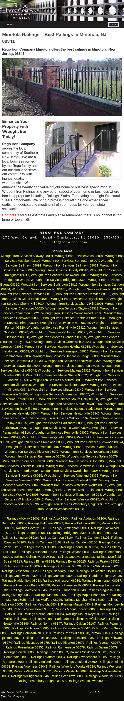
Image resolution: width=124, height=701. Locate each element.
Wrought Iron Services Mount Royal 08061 (74, 404)
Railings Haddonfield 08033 (21, 580)
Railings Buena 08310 (104, 533)
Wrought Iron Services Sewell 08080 (29, 461)
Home (8, 24)
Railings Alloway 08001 (23, 518)
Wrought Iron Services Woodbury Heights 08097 (74, 504)
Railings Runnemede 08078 (65, 647)
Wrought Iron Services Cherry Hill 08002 (79, 299)
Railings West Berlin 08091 (33, 671)
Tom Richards (27, 692)
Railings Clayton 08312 (75, 552)
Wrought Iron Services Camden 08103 (95, 289)
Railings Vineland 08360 (79, 661)
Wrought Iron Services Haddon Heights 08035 (57, 346)
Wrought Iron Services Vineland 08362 (71, 475)
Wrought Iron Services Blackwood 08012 (60, 275)
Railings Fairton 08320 (103, 561)
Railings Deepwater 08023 (75, 556)
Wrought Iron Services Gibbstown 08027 (58, 332)
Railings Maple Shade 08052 (89, 595)
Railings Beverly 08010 (32, 528)
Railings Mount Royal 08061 (86, 614)
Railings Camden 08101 (92, 537)
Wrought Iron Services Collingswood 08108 (71, 313)
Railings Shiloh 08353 (52, 652)
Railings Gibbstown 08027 (101, 566)
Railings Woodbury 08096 (104, 676)
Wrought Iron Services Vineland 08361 (70, 480)
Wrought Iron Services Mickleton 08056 (60, 385)
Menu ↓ (113, 24)
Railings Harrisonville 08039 (71, 585)
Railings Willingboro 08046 (30, 676)
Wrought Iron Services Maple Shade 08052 (56, 375)
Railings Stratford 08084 (48, 657)
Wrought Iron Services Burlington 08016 (49, 284)
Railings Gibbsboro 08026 (62, 566)
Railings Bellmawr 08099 (45, 523)
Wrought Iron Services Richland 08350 (38, 442)
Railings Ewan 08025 (71, 561)
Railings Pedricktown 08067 (70, 628)
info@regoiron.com (68, 242)
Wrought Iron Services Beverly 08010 (61, 270)
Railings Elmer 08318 (39, 561)
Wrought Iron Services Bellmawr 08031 (71, 265)
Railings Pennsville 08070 (70, 633)
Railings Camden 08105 (80, 542)
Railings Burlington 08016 (20, 537)
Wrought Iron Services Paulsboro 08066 (57, 423)
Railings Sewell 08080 (19, 652)
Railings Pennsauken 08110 (31, 633)
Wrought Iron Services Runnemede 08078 (35, 456)
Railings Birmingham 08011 (69, 528)
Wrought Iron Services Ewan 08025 (65, 322)
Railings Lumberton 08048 (67, 590)
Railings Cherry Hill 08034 (79, 547)
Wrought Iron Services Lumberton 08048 (71, 365)
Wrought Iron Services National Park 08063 (72, 408)
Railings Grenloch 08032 (57, 576)
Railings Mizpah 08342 (77, 604)
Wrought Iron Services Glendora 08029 (58, 337)
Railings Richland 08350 (78, 638)
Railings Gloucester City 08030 (99, 571)
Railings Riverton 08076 (68, 642)
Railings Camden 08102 (45, 542)
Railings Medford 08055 (45, 599)
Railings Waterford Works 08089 (72, 666)
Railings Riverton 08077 (103, 642)
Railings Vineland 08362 (43, 661)
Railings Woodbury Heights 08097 (42, 681)
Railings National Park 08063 (50, 618)
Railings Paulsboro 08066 (30, 628)
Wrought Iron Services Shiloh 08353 (81, 461)
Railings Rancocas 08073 (41, 638)
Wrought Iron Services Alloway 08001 (26, 256)
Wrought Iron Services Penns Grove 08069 (59, 427)
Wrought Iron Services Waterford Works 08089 (74, 485)
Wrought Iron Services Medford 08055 (56, 380)
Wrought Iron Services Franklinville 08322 (56, 327)
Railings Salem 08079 (102, 647)
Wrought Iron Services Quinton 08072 (48, 437)
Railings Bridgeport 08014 (31, 533)
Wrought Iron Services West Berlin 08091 (74, 490)
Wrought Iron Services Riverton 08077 (32, 451)
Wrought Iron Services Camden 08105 (83, 294)
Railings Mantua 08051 (51, 595)
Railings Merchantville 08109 (84, 599)
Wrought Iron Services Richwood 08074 (95, 442)
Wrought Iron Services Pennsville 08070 (60, 432)
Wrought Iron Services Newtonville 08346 (70, 413)
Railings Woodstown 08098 (87, 681)
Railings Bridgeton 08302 (69, 533)
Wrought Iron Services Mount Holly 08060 (68, 399)
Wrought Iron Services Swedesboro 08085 (70, 470)
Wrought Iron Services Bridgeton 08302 (58, 279)
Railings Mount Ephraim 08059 (76, 609)
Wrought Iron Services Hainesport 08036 (60, 351)
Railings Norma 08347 (46, 623)
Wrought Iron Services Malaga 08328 (64, 370)
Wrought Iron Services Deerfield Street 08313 (75, 318)
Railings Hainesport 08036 (61, 580)
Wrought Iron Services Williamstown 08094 (70, 494)
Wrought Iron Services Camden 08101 (39, 289)
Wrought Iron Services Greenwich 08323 (62, 342)
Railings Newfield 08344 (90, 618)
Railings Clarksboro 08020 (38, 552)
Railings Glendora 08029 (57, 571)
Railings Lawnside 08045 (29, 590)
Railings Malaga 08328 (17, 595)
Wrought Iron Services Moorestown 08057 (59, 394)
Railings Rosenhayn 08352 (24, 647)
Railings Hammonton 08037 (101, 580)
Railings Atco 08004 (55, 518)
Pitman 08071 (100, 633)
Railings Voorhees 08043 (29, 666)
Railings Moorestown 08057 (33, 609)
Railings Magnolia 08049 (104, 590)
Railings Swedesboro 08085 (87, 657)
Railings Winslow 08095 (68, 676)
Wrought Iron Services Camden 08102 (27, 294)
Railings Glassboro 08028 (20, 571)
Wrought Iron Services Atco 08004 (79, 256)
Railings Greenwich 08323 (20, 576)
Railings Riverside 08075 (31, 642)
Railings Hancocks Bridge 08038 (27, 585)
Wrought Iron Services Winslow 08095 (72, 499)
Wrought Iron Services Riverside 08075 (33, 447)
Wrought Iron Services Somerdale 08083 (75, 466)
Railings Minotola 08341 (42, 604)
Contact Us (10, 215)
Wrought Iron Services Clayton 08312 (71, 308)
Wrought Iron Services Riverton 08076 (90, 447)
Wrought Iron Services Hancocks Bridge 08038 (66, 356)
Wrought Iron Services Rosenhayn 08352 (89, 451)
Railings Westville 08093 (71, 671)
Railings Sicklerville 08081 (88, 652)
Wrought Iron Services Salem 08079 (92, 456)
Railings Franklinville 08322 (22, 566)
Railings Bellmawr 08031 (82, 523)
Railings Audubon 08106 (88, 518)
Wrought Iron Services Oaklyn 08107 (63, 418)
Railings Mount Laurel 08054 (44, 614)
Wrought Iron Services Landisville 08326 (73, 361)
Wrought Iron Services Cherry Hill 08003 (74, 303)
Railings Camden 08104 (57, 537)
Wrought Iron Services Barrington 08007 (70, 260)
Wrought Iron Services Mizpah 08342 (57, 389)
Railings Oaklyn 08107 (80, 623)
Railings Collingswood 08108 (34, 556)
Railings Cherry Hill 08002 (40, 547)
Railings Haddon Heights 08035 (99, 576)
